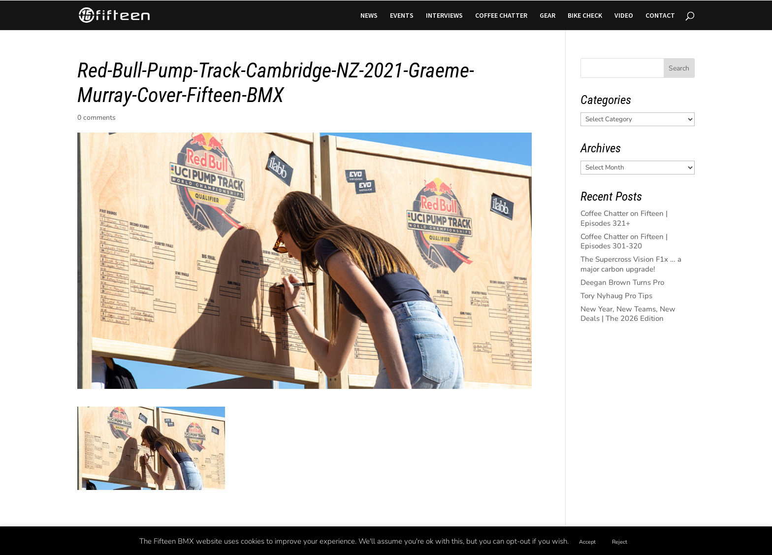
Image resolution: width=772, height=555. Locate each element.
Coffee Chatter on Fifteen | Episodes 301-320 (624, 241)
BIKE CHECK (585, 16)
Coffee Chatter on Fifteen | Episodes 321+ (624, 218)
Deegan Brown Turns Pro (622, 282)
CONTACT (660, 16)
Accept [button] (587, 542)
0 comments (96, 117)
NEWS (369, 16)
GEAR (547, 16)
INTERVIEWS (444, 16)
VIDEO (623, 16)
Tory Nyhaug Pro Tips (616, 296)
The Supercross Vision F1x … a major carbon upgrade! (630, 264)
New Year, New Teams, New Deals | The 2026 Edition (628, 314)
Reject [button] (619, 542)
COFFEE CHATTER (501, 16)
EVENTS (402, 16)
